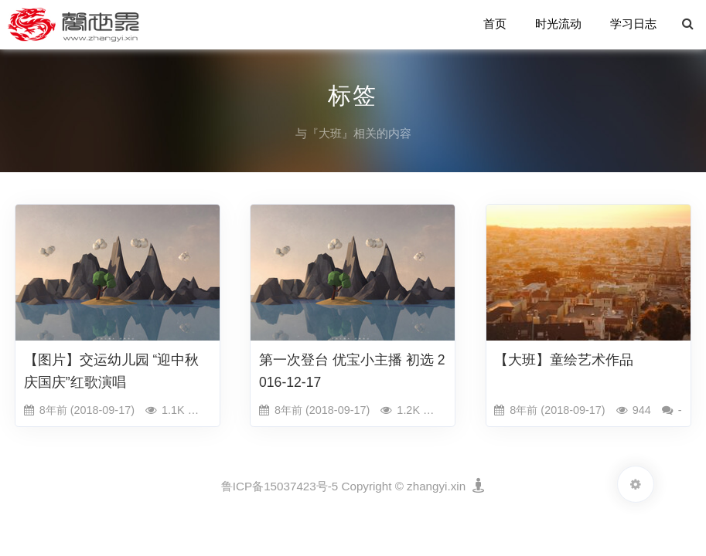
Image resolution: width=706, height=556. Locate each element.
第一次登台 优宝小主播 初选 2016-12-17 (352, 371)
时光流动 (559, 24)
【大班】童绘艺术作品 (563, 360)
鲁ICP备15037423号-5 (279, 486)
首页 (496, 24)
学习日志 (633, 24)
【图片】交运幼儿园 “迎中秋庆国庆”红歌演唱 (112, 371)
